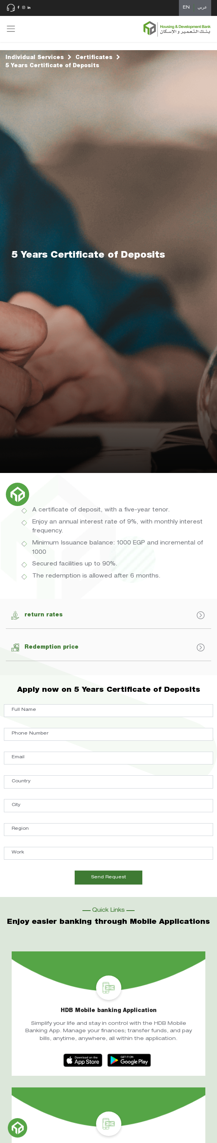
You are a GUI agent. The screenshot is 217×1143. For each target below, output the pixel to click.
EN (186, 7)
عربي (202, 7)
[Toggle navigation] (11, 29)
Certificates (93, 58)
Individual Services (34, 58)
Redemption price (108, 647)
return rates (108, 615)
